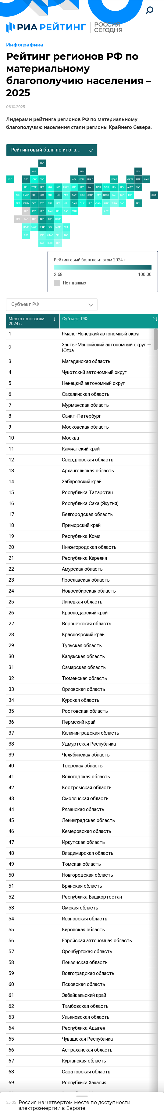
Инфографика (24, 45)
